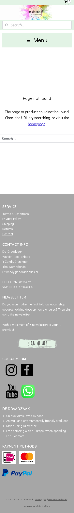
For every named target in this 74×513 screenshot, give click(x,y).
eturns (8, 229)
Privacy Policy (11, 218)
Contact (7, 234)
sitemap (38, 499)
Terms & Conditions (15, 214)
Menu (37, 40)
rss (45, 499)
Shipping (8, 224)
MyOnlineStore (43, 505)
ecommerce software (57, 499)
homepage (36, 123)
